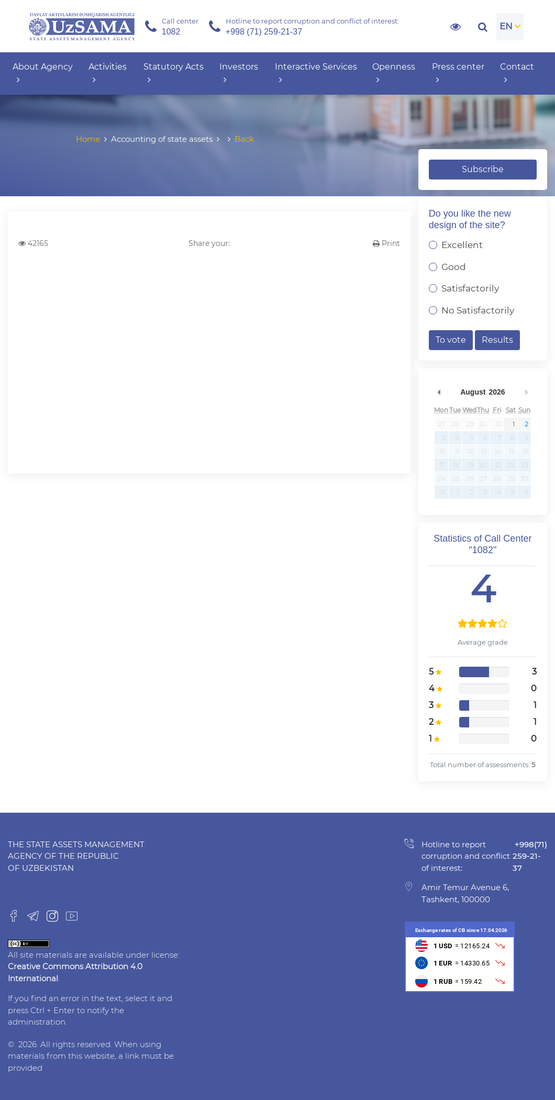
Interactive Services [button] (316, 73)
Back (244, 139)
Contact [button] (517, 73)
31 (498, 424)
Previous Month (439, 392)
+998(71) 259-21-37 (530, 856)
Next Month (526, 392)
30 (483, 424)
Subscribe (483, 169)
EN (506, 26)
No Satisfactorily (477, 310)
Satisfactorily (470, 288)
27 (442, 424)
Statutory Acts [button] (173, 73)
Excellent (462, 245)
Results (497, 340)
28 (455, 424)
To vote (451, 340)
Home (88, 139)
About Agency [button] (43, 73)
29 (469, 424)
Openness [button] (393, 73)
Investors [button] (238, 73)
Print (386, 243)
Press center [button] (458, 73)
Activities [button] (107, 73)
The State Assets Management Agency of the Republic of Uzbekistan (76, 856)
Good (453, 267)
